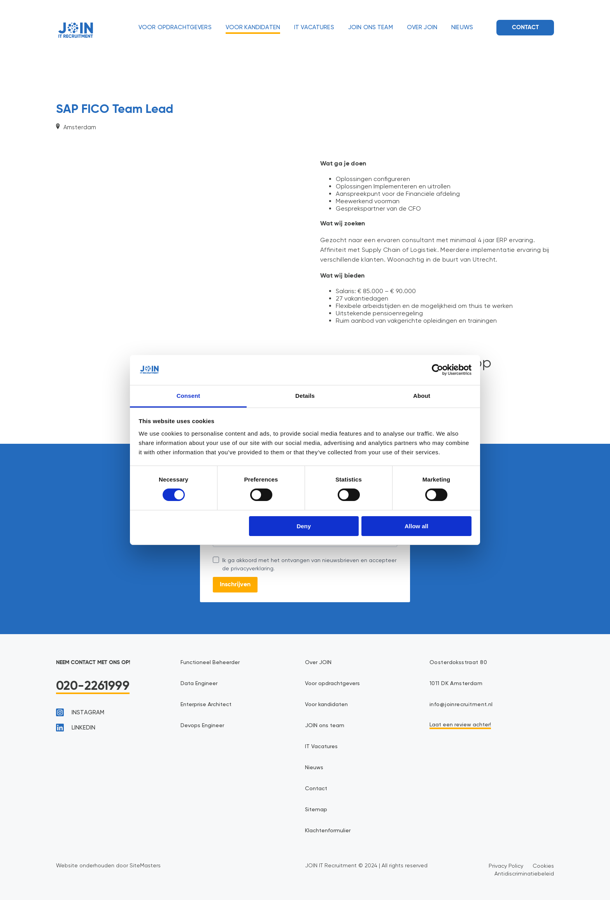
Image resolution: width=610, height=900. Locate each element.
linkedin (75, 727)
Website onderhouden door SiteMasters (108, 865)
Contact (525, 27)
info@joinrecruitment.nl (461, 704)
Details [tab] (305, 395)
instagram (80, 712)
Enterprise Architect (206, 704)
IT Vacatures (314, 27)
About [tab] (421, 395)
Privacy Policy (506, 866)
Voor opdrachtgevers (175, 27)
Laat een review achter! (460, 725)
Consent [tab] (188, 395)
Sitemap (316, 809)
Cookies (543, 866)
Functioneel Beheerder (210, 662)
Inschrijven (235, 585)
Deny (303, 526)
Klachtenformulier (328, 830)
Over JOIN (422, 27)
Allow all (416, 526)
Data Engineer (199, 683)
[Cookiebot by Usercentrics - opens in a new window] (437, 370)
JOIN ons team (370, 27)
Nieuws (462, 27)
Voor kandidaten (253, 27)
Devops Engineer (202, 725)
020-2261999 (93, 686)
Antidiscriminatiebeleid (524, 873)
